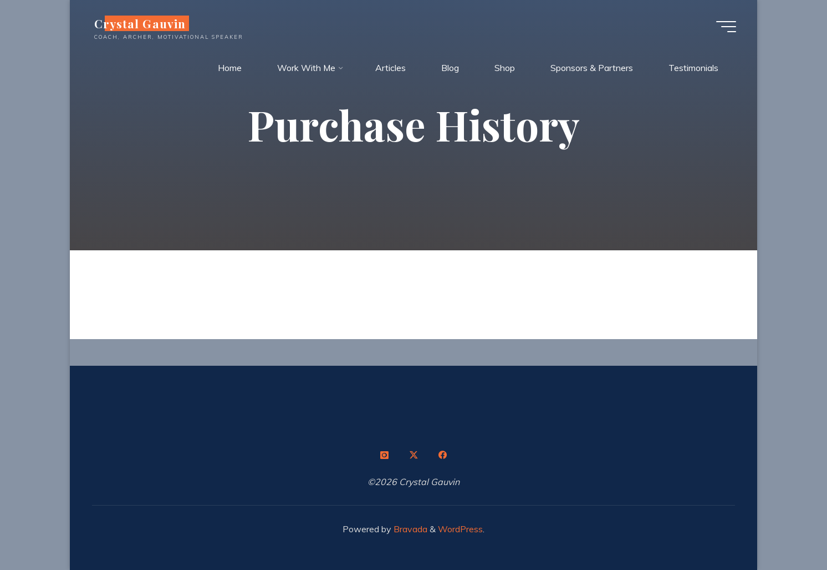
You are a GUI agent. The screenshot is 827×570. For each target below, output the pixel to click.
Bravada (409, 528)
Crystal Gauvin (141, 23)
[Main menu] (725, 26)
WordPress (460, 528)
